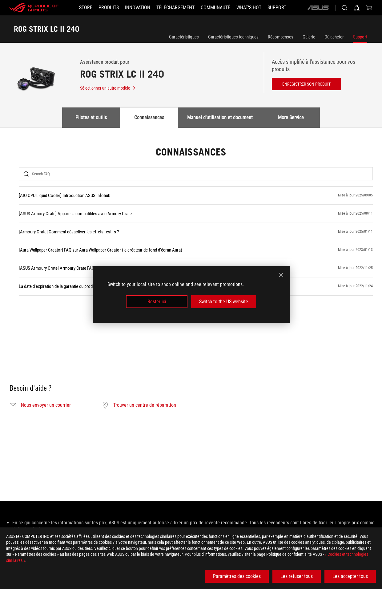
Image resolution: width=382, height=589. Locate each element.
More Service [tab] (291, 117)
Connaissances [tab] (149, 117)
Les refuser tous (296, 576)
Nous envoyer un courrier (46, 405)
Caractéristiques (184, 37)
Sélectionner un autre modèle (108, 88)
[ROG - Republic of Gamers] (33, 7)
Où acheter (334, 37)
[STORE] (85, 8)
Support (360, 37)
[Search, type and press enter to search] (344, 8)
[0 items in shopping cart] (369, 7)
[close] (281, 274)
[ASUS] (318, 8)
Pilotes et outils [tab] (91, 117)
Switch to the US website (223, 302)
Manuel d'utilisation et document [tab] (220, 117)
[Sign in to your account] (356, 7)
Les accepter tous (350, 576)
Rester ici (156, 302)
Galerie (309, 37)
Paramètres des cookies (237, 576)
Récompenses (280, 37)
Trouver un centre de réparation (144, 405)
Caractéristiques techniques (233, 37)
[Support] (276, 8)
